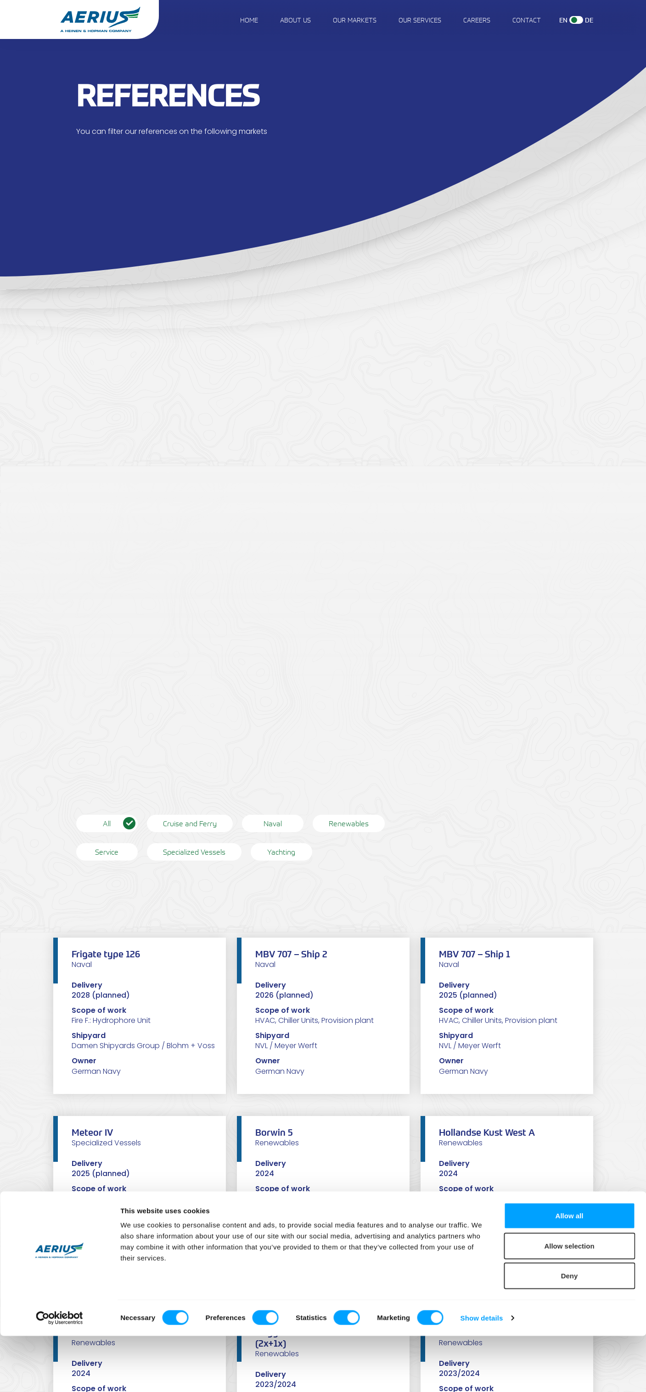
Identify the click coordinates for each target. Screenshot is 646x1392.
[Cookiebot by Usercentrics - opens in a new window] (59, 1374)
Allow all (570, 1272)
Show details (482, 1374)
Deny (569, 1332)
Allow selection (569, 1302)
